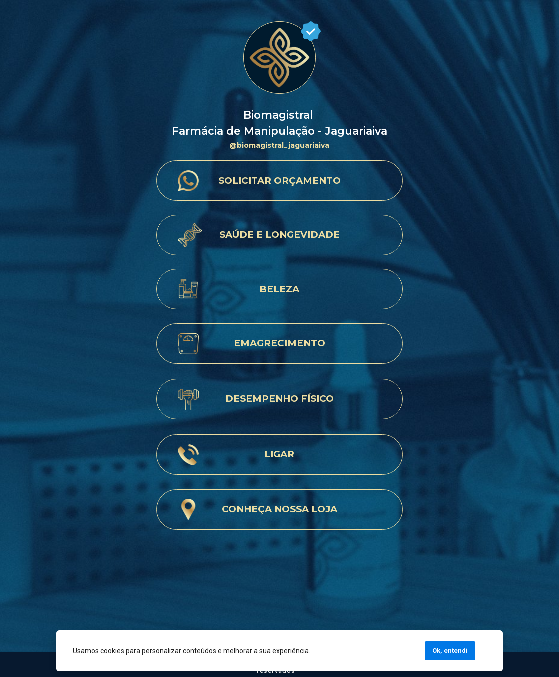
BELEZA (279, 289)
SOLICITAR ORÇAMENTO (279, 180)
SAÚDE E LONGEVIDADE (279, 234)
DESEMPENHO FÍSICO (279, 398)
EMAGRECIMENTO (279, 343)
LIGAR (279, 454)
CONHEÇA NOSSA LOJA (279, 509)
